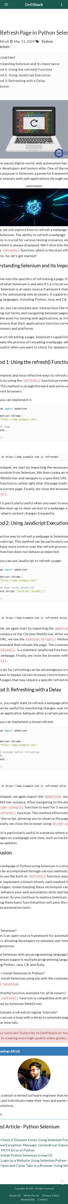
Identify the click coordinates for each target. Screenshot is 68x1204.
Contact (42, 1199)
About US (15, 1195)
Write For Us (31, 1195)
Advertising (28, 1199)
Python (47, 41)
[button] (34, 207)
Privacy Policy (50, 1195)
